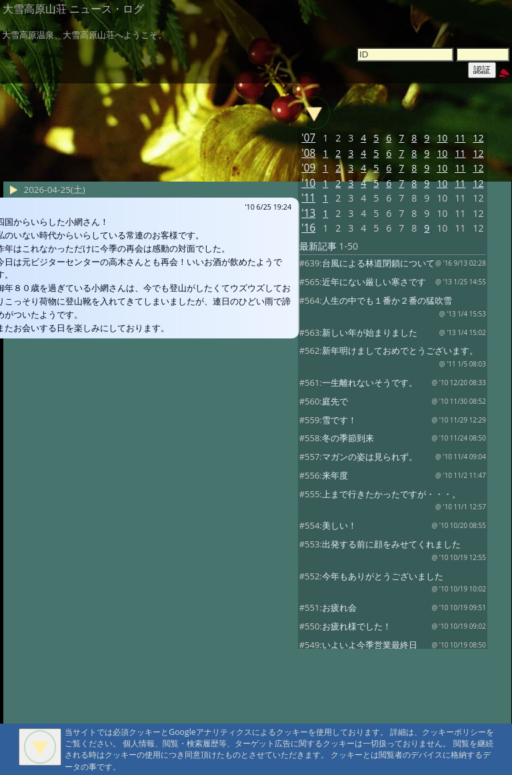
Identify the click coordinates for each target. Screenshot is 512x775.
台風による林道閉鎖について (378, 263)
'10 (308, 183)
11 (460, 138)
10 (442, 138)
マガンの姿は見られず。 (369, 457)
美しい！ (339, 525)
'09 (308, 168)
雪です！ (339, 420)
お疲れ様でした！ (356, 626)
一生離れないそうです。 (369, 382)
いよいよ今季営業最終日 (369, 645)
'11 (308, 198)
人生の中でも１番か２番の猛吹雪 (387, 300)
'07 (308, 138)
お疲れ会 (339, 607)
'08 (308, 153)
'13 (308, 213)
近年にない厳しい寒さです (374, 282)
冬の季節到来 (348, 438)
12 (478, 138)
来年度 (335, 475)
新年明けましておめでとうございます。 (400, 350)
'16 (308, 228)
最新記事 (318, 246)
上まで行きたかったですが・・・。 (391, 494)
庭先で (335, 401)
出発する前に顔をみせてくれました (391, 544)
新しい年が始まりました (369, 332)
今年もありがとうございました (382, 576)
